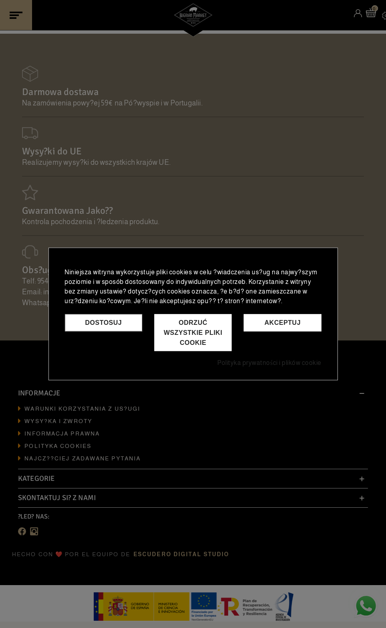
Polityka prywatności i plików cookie (269, 363)
